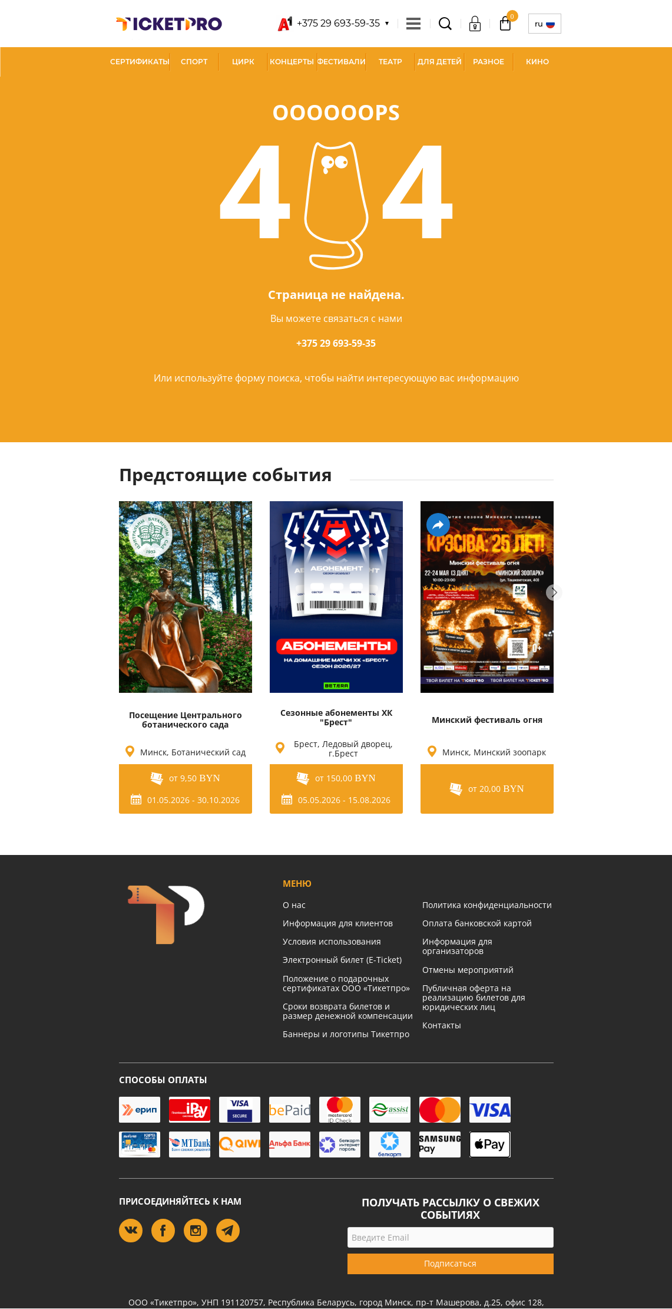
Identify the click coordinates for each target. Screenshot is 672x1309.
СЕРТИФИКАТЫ (140, 61)
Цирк (243, 61)
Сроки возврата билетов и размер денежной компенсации (348, 1011)
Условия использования (332, 941)
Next (554, 592)
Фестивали (341, 61)
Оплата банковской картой (477, 923)
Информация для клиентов (338, 923)
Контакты (441, 1025)
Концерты (292, 61)
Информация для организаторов (457, 946)
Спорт (194, 61)
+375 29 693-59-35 (336, 343)
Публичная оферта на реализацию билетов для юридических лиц (473, 997)
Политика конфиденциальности (487, 904)
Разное (488, 61)
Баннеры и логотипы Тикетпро (346, 1034)
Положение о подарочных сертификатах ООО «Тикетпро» (346, 983)
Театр (390, 61)
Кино (537, 61)
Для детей (440, 61)
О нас (294, 904)
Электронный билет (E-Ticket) (342, 959)
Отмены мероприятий (468, 969)
